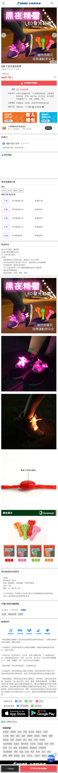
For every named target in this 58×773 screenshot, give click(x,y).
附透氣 (16, 756)
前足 (23, 756)
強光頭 (16, 744)
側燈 (50, 736)
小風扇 (40, 744)
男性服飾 (14, 610)
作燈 (36, 740)
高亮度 (5, 732)
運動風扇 (33, 748)
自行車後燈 (7, 744)
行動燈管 (42, 748)
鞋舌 (32, 752)
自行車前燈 (7, 752)
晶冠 (17, 736)
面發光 (38, 732)
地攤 (15, 748)
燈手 (52, 744)
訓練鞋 (23, 610)
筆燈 (15, 752)
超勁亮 (37, 736)
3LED (45, 732)
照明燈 (13, 732)
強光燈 (18, 740)
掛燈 (46, 744)
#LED (4, 614)
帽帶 (5, 756)
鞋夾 (30, 740)
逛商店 (48, 128)
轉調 (12, 736)
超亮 (19, 732)
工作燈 (5, 736)
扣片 (43, 752)
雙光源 (5, 740)
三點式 (37, 756)
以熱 (27, 752)
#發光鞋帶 (12, 614)
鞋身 (38, 752)
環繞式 (44, 756)
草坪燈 (42, 740)
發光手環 (24, 744)
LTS (10, 748)
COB (25, 732)
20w (24, 740)
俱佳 (49, 752)
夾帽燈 (44, 736)
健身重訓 (4, 610)
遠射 (23, 736)
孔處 (21, 752)
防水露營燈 (23, 748)
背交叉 (29, 756)
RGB (12, 740)
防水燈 (31, 732)
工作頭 (32, 744)
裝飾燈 (29, 736)
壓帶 (10, 756)
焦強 (5, 748)
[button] (54, 35)
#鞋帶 (20, 614)
